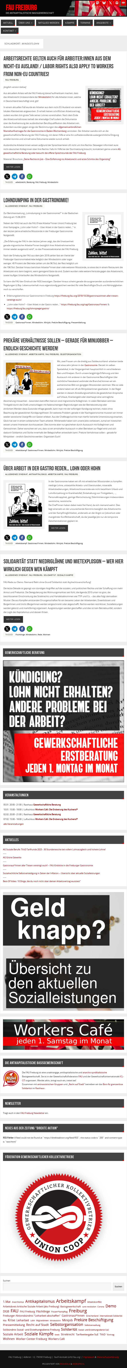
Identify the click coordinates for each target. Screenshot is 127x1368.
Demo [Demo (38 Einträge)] (111, 1306)
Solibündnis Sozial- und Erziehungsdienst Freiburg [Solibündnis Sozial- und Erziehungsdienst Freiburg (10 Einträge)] (31, 1329)
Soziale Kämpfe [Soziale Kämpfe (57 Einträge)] (38, 1334)
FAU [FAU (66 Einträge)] (15, 1311)
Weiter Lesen (13, 167)
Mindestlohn (44, 97)
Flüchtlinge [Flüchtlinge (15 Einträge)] (43, 1311)
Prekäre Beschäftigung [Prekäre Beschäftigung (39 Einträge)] (93, 1320)
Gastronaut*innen (23, 322)
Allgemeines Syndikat (16, 206)
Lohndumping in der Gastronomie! (36, 200)
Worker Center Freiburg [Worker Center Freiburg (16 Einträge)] (31, 1339)
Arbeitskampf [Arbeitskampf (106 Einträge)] (71, 1301)
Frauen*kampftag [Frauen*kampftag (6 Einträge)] (59, 1311)
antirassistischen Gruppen (50, 1084)
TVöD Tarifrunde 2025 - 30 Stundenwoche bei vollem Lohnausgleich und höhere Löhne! (63, 849)
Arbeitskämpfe (36, 354)
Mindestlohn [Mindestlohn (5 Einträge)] (55, 1320)
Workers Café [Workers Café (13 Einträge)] (56, 1339)
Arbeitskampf (21, 450)
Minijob (47, 322)
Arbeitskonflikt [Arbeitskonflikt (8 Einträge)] (94, 1301)
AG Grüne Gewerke (12, 857)
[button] (7, 176)
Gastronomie (91, 365)
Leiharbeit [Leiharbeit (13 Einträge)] (23, 1320)
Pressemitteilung (78, 322)
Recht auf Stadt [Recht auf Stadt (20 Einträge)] (37, 1325)
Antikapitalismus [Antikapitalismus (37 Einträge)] (40, 1301)
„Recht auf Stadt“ (76, 1084)
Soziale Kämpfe (65, 575)
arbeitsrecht (21, 182)
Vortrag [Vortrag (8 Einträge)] (110, 1334)
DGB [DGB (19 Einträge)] (6, 1311)
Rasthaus (40, 1088)
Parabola (65, 1364)
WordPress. (79, 1364)
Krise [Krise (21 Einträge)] (11, 1320)
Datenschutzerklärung (108, 1357)
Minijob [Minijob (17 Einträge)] (67, 1320)
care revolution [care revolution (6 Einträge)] (89, 1306)
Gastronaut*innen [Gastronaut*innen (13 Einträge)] (73, 1315)
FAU (80, 1076)
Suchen (6, 1280)
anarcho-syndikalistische (95, 1072)
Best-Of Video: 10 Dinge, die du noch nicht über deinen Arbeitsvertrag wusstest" (42, 881)
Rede (40, 634)
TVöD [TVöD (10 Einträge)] (103, 1334)
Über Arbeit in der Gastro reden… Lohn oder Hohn (51, 468)
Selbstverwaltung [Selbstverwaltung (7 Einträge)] (92, 1325)
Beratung (30, 182)
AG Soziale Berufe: (12, 849)
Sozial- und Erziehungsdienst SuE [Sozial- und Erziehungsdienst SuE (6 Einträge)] (93, 1329)
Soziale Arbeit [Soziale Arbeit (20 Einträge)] (13, 1334)
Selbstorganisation (70, 354)
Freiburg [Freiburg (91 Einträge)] (78, 1311)
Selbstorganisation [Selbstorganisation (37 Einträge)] (66, 1325)
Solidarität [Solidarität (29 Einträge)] (69, 1329)
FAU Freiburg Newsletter (32, 1113)
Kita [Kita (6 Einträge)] (4, 1320)
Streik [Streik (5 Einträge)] (57, 1335)
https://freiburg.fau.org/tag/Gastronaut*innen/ (84, 304)
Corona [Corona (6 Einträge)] (100, 1306)
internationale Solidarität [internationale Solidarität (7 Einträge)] (111, 1315)
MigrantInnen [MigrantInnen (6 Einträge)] (42, 1320)
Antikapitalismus (38, 474)
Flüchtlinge (20, 634)
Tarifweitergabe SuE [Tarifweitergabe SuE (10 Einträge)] (87, 1334)
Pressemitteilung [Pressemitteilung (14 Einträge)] (14, 1325)
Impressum (88, 1357)
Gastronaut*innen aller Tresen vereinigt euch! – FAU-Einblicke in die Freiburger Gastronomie (48, 865)
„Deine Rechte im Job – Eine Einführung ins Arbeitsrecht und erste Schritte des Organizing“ (67, 159)
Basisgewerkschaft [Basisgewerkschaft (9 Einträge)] (70, 1306)
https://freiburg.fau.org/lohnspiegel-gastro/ (28, 308)
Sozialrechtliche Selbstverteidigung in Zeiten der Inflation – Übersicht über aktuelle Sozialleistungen (51, 873)
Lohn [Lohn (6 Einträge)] (32, 1320)
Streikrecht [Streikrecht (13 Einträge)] (68, 1334)
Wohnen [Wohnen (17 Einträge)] (9, 1339)
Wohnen (46, 634)
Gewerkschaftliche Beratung (47, 804)
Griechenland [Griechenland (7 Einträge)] (92, 1315)
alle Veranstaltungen (13, 823)
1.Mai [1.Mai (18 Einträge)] (7, 1302)
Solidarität (50, 575)
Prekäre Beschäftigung (61, 322)
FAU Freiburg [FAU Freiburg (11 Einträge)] (27, 1311)
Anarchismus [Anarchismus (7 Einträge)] (18, 1302)
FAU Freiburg (21, 7)
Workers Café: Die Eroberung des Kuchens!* (56, 809)
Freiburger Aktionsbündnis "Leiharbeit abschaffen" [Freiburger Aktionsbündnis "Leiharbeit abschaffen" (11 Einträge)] (31, 1315)
